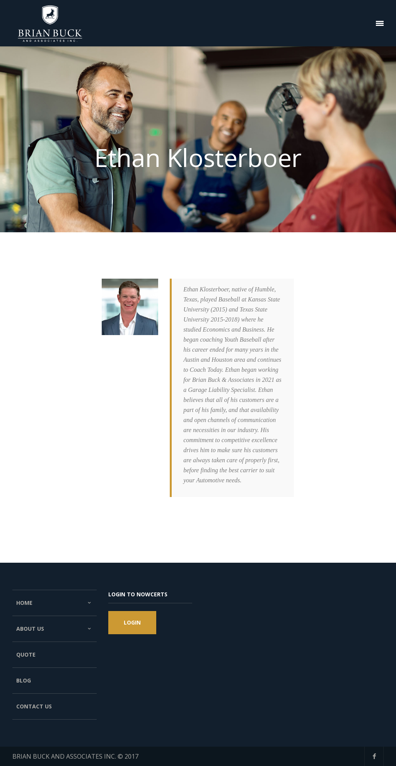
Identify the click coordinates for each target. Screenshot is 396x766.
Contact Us (34, 706)
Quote (26, 654)
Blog (23, 680)
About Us (54, 629)
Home (54, 603)
